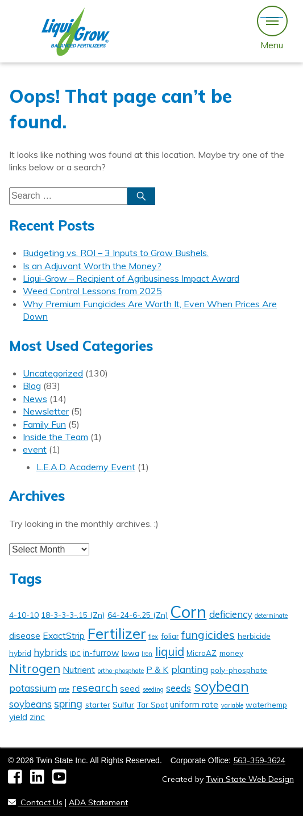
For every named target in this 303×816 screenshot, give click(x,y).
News (35, 398)
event (35, 449)
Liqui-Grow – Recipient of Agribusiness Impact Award (131, 278)
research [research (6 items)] (95, 687)
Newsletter (46, 411)
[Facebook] (19, 780)
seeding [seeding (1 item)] (153, 689)
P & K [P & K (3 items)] (157, 669)
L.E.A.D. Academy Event (85, 466)
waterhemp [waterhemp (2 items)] (266, 704)
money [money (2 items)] (231, 653)
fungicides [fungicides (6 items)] (208, 635)
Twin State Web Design (250, 779)
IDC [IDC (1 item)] (75, 654)
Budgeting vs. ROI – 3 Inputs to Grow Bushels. (116, 252)
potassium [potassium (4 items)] (32, 688)
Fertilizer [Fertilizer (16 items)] (117, 633)
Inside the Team (55, 436)
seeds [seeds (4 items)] (178, 688)
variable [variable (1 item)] (232, 705)
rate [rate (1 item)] (64, 689)
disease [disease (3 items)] (24, 635)
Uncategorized (53, 373)
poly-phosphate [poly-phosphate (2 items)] (238, 670)
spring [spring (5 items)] (68, 703)
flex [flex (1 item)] (153, 637)
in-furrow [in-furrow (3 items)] (101, 652)
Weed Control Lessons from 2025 (92, 290)
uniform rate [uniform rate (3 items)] (194, 704)
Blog (32, 385)
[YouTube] (62, 780)
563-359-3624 (259, 760)
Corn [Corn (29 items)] (188, 611)
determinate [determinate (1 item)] (271, 616)
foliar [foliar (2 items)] (170, 636)
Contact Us (35, 802)
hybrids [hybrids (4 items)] (50, 652)
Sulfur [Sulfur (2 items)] (123, 704)
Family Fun (44, 424)
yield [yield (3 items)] (18, 717)
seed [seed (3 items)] (130, 688)
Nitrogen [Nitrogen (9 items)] (34, 668)
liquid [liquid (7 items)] (169, 652)
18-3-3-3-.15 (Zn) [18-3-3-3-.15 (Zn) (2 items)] (73, 615)
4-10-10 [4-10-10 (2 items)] (24, 615)
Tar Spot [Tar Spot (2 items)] (152, 704)
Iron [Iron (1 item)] (147, 654)
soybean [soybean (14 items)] (221, 686)
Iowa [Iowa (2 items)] (130, 653)
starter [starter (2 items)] (97, 704)
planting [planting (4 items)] (189, 669)
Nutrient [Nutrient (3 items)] (79, 669)
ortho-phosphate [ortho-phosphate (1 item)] (121, 671)
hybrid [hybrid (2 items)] (20, 653)
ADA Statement (98, 802)
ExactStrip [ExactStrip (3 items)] (64, 635)
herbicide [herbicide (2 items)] (254, 636)
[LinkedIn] (41, 780)
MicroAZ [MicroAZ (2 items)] (201, 653)
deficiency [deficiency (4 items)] (230, 614)
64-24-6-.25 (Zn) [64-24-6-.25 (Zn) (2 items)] (137, 615)
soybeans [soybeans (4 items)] (30, 704)
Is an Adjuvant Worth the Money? (92, 265)
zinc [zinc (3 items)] (37, 717)
